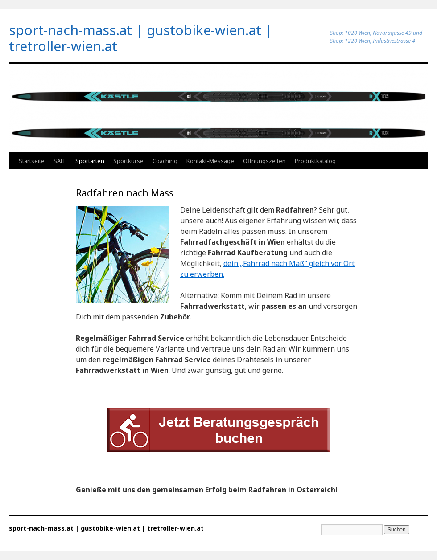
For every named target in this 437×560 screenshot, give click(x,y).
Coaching (165, 161)
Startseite (32, 161)
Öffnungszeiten (264, 161)
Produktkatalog (315, 161)
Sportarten (89, 161)
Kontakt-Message (210, 161)
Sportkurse (128, 161)
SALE (60, 161)
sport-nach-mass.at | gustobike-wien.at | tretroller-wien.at (140, 38)
